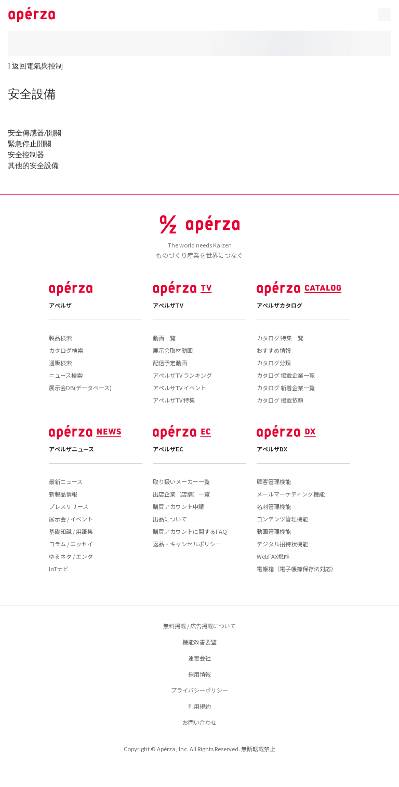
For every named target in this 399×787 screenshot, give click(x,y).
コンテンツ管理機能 (282, 519)
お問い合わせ (199, 722)
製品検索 (60, 338)
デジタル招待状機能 (282, 544)
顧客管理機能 (274, 481)
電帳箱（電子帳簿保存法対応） (297, 568)
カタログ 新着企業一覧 (286, 387)
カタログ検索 (66, 350)
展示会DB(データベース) (80, 387)
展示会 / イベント (71, 519)
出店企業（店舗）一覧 (181, 494)
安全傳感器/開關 (34, 132)
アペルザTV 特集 (174, 400)
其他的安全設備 (33, 165)
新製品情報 (63, 494)
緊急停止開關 (29, 143)
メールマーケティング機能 (291, 494)
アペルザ (60, 305)
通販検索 (60, 362)
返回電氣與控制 (37, 65)
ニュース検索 (66, 375)
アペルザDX (272, 449)
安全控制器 (26, 154)
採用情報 (199, 674)
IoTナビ (59, 568)
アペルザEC (168, 449)
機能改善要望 (199, 642)
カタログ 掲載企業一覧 (286, 375)
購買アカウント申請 (178, 506)
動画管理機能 (274, 531)
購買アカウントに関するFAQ (190, 531)
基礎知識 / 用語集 (71, 531)
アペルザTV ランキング (182, 375)
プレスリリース (68, 506)
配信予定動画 (170, 362)
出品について (170, 519)
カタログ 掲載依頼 (280, 400)
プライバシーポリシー (199, 690)
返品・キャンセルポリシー (187, 544)
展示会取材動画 (173, 350)
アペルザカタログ (279, 305)
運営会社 (199, 658)
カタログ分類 (274, 362)
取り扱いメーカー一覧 (181, 481)
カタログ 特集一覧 (280, 338)
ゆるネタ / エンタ (71, 556)
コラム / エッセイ (71, 544)
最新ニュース (66, 481)
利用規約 (199, 706)
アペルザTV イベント (179, 387)
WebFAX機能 (273, 556)
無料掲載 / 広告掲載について (199, 626)
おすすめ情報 (274, 350)
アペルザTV (168, 305)
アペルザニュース (71, 449)
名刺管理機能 (274, 506)
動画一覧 (164, 338)
